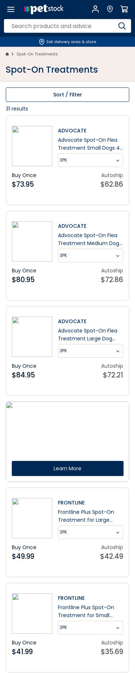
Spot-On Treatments (37, 54)
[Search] (122, 26)
